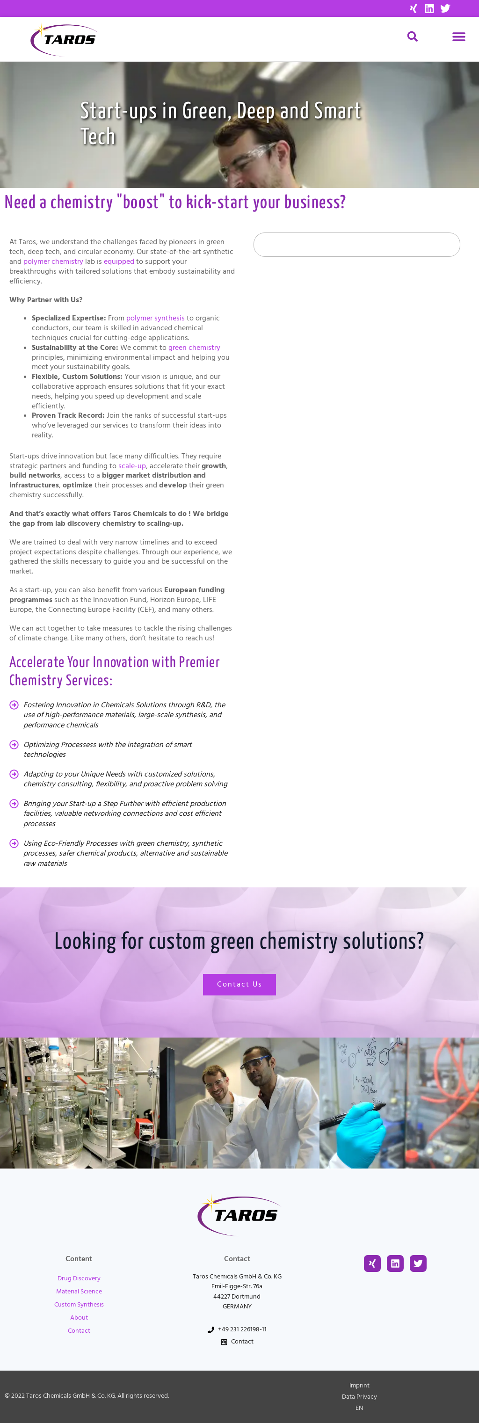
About (79, 1317)
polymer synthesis (155, 318)
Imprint (359, 1385)
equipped (119, 261)
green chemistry (194, 347)
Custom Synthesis (79, 1304)
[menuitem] (359, 1408)
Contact (79, 1331)
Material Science (79, 1291)
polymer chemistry (53, 261)
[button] (459, 36)
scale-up (132, 466)
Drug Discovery (79, 1278)
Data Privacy (359, 1396)
